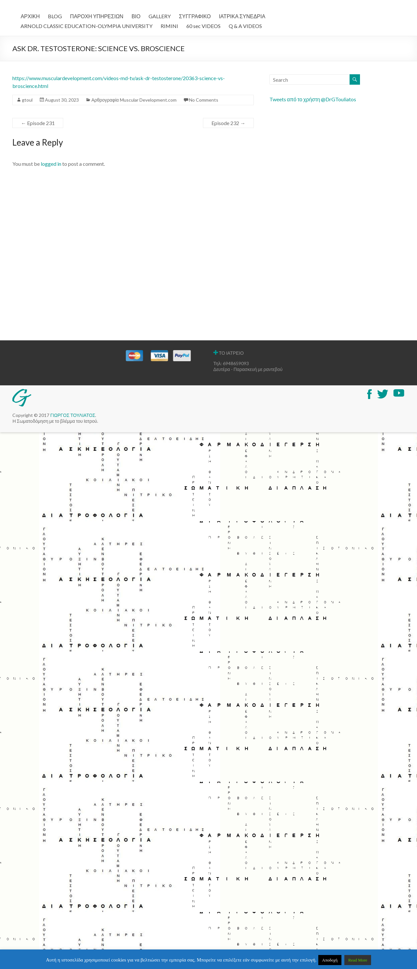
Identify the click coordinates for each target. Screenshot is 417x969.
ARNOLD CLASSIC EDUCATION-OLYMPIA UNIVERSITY (86, 26)
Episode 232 (228, 123)
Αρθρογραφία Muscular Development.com (133, 100)
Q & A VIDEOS (245, 26)
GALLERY (160, 16)
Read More (357, 960)
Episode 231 (38, 123)
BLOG (55, 16)
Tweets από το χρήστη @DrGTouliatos (312, 99)
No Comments (203, 100)
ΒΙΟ (136, 16)
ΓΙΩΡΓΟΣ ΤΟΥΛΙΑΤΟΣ (72, 415)
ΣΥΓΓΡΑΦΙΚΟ (195, 16)
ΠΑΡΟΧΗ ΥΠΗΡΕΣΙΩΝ (96, 16)
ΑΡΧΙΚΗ (30, 16)
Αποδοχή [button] (330, 960)
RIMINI (169, 26)
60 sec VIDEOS (203, 26)
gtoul (27, 100)
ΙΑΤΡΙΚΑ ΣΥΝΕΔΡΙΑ (242, 16)
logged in (51, 164)
